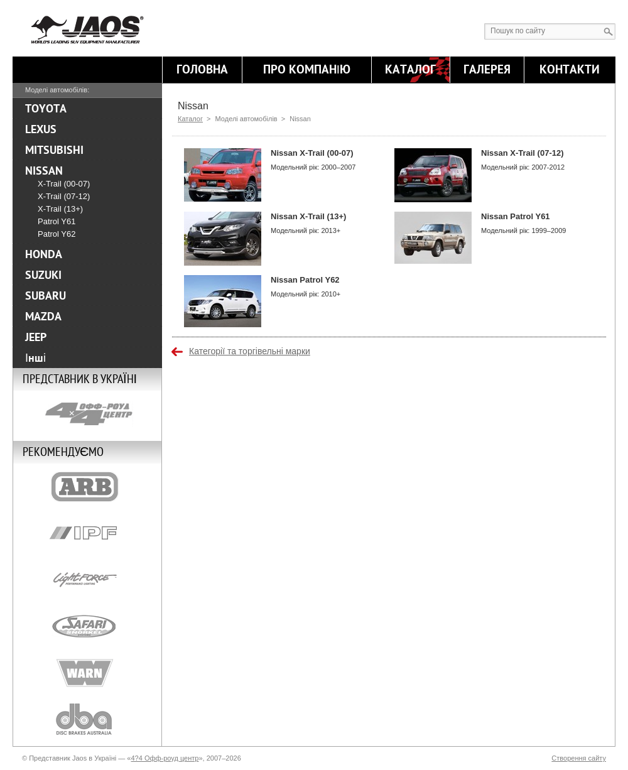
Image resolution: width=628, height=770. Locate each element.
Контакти (569, 70)
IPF (87, 533)
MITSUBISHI (54, 150)
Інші (35, 358)
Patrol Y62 (56, 234)
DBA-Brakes (87, 719)
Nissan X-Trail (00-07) (312, 153)
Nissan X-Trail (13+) (308, 216)
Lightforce (87, 579)
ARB (87, 486)
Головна (202, 70)
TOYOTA (46, 108)
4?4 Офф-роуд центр (164, 758)
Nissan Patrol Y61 (515, 216)
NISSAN (44, 171)
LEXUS (41, 129)
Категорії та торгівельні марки (249, 351)
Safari (87, 626)
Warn (87, 672)
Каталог (410, 70)
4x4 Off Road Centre (87, 414)
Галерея (487, 70)
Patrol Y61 (56, 221)
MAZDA (43, 316)
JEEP (35, 337)
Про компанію (306, 70)
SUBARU (45, 296)
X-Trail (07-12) (64, 196)
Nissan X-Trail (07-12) (522, 153)
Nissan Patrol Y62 (305, 280)
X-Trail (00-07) (64, 183)
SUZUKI (43, 275)
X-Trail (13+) (60, 209)
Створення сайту (578, 758)
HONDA (43, 254)
